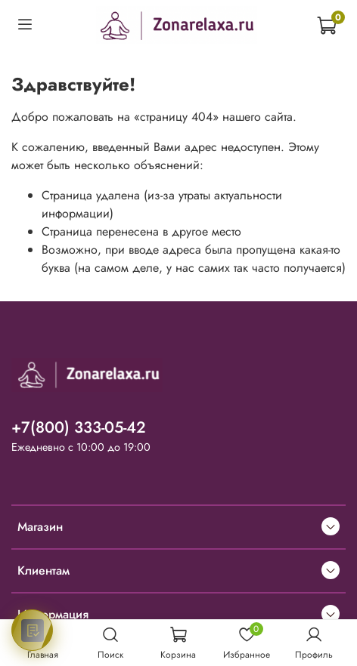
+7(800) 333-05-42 (78, 427)
